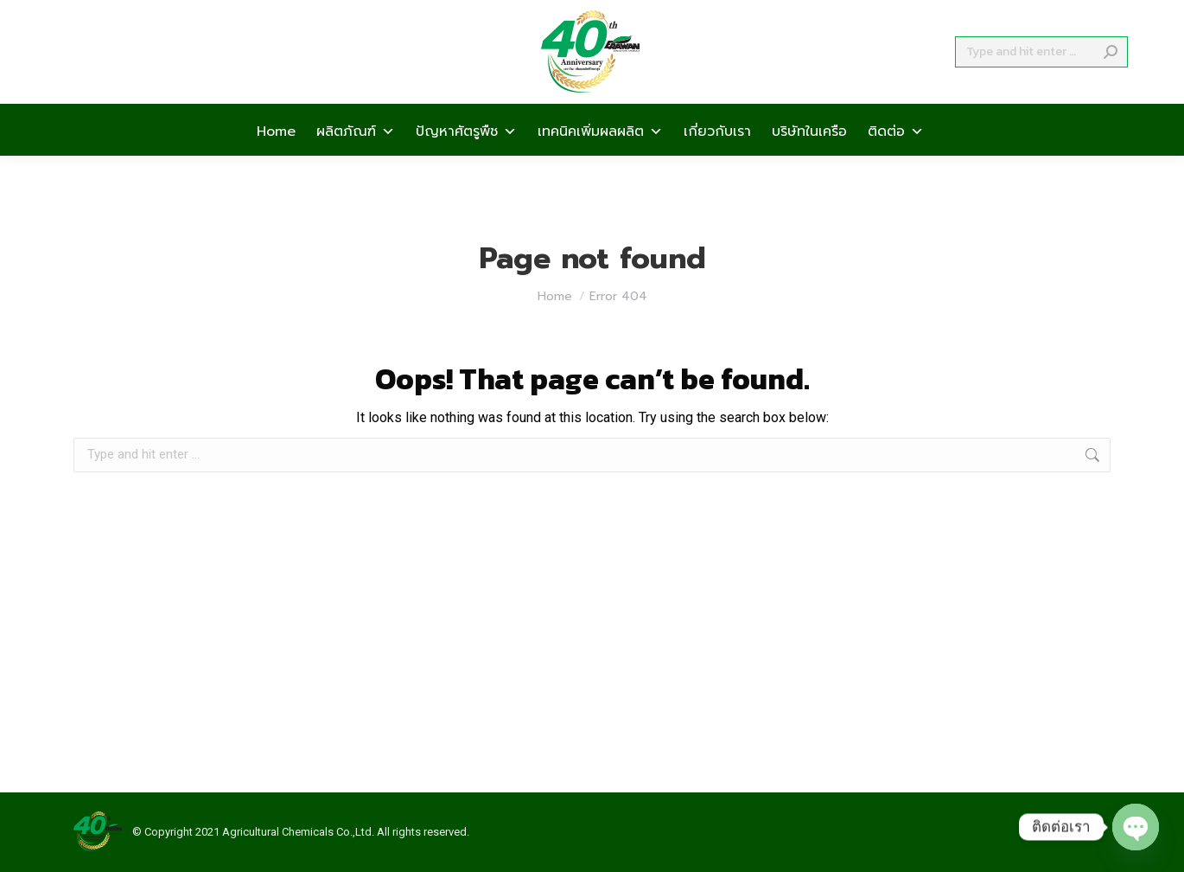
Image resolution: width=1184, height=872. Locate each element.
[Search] (1041, 83)
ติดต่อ (896, 161)
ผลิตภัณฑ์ (355, 161)
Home (276, 161)
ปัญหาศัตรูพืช (466, 161)
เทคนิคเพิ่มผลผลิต (600, 161)
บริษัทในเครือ (809, 161)
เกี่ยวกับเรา (717, 161)
